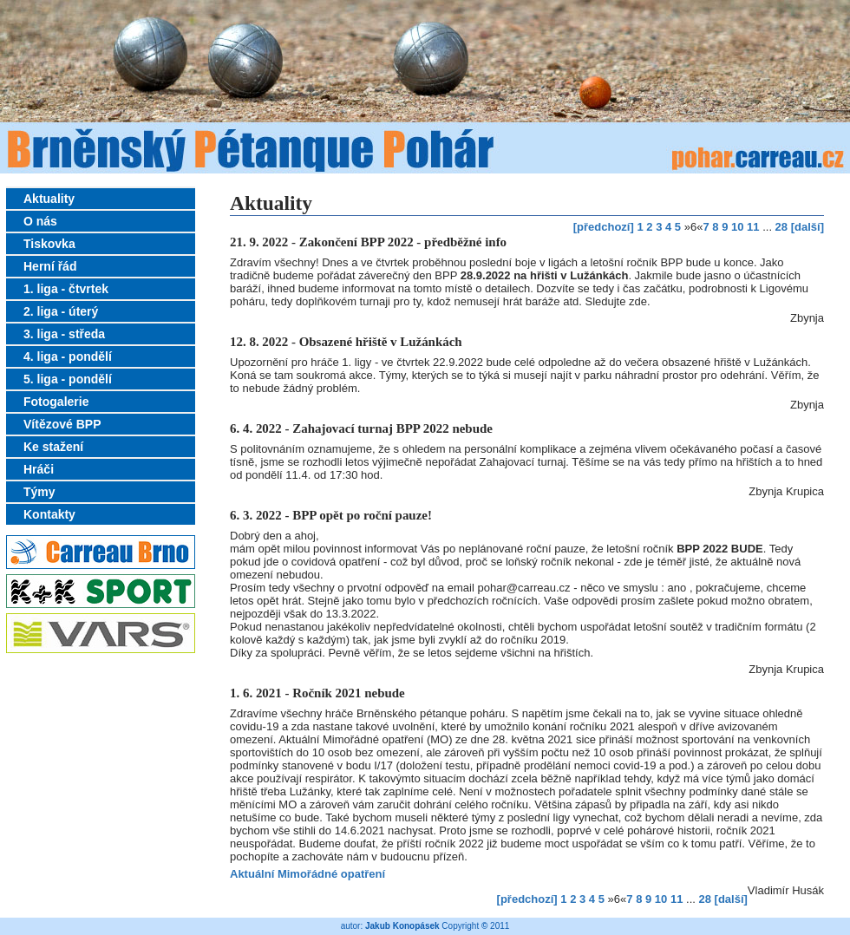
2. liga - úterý (60, 311)
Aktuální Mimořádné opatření (307, 873)
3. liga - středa (64, 334)
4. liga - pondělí (67, 356)
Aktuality (49, 199)
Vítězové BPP (62, 424)
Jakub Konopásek (402, 926)
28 (781, 226)
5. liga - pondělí (67, 379)
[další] (807, 226)
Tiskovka (49, 244)
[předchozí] (603, 226)
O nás (40, 221)
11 (753, 226)
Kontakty (49, 514)
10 (737, 226)
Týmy (39, 492)
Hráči (38, 469)
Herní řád (49, 266)
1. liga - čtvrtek (65, 289)
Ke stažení (53, 447)
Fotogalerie (55, 402)
